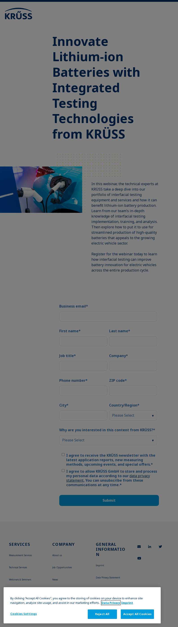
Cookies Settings (23, 614)
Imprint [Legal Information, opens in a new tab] (127, 603)
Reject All (102, 614)
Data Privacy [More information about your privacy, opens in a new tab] (110, 603)
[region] (82, 605)
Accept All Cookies (137, 614)
